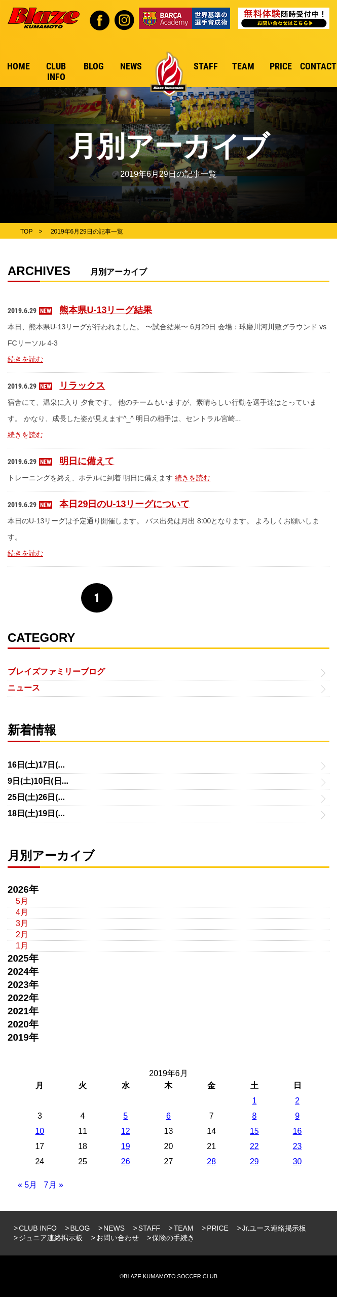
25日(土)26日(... (36, 797)
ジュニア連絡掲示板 (51, 1238)
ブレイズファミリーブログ (56, 671)
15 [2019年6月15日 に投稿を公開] (254, 1131)
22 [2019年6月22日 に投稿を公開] (254, 1146)
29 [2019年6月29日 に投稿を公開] (254, 1161)
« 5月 (27, 1184)
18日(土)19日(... (36, 813)
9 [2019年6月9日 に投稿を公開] (297, 1116)
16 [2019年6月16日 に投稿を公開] (297, 1131)
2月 (22, 934)
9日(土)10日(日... (38, 781)
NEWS (114, 1228)
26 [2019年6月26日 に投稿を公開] (125, 1161)
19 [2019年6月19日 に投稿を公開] (125, 1146)
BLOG (80, 1228)
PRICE (218, 1228)
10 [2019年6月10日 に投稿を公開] (39, 1131)
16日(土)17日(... (36, 764)
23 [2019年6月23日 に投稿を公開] (297, 1146)
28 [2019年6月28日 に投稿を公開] (211, 1161)
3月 (22, 923)
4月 (22, 912)
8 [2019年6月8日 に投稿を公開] (254, 1116)
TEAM (184, 1228)
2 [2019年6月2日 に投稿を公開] (297, 1100)
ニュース (24, 687)
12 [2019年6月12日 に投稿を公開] (125, 1131)
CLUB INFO (38, 1228)
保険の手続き (173, 1238)
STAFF (149, 1228)
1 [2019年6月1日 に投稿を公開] (254, 1100)
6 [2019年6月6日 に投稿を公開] (168, 1116)
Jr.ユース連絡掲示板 (274, 1228)
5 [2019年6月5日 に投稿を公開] (125, 1116)
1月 (22, 945)
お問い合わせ (117, 1238)
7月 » (53, 1184)
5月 (22, 901)
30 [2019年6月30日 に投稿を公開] (297, 1161)
